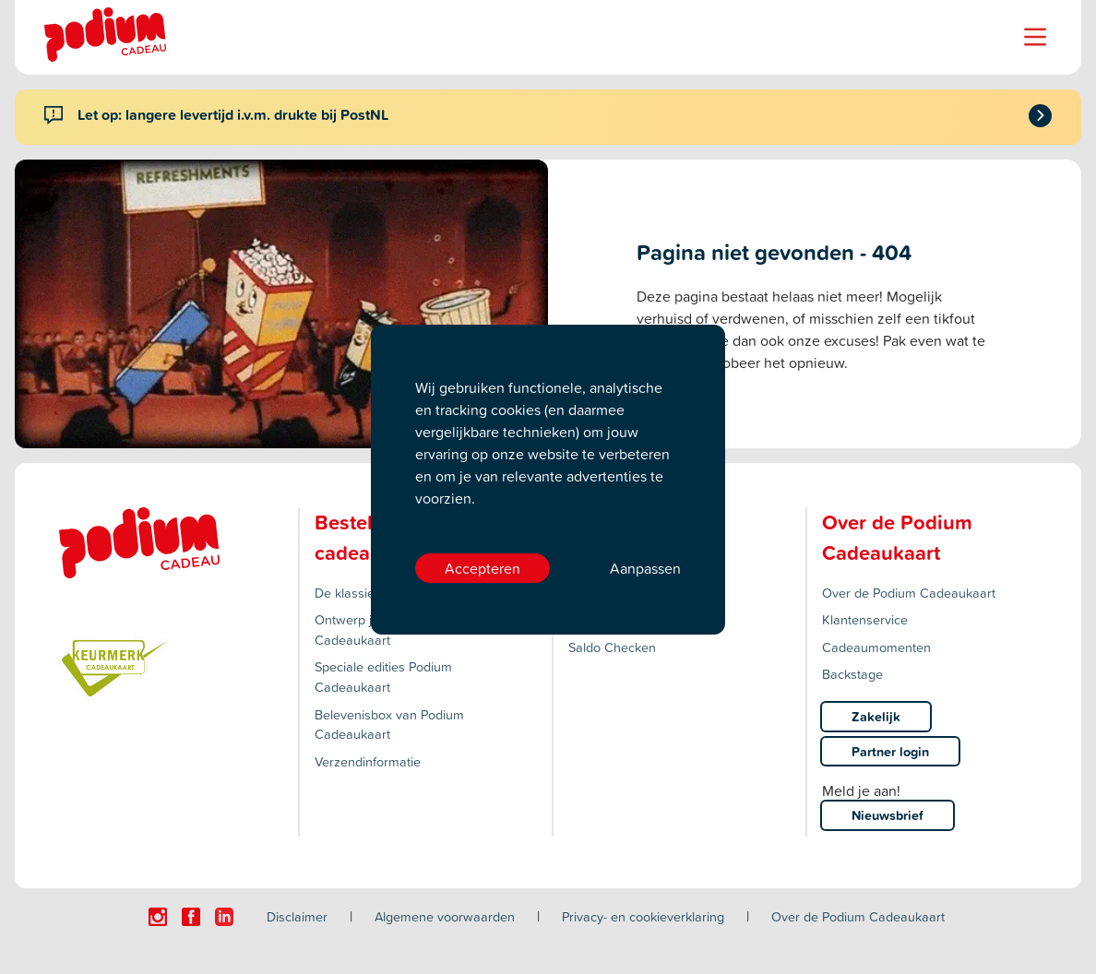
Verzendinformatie (368, 761)
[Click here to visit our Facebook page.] (191, 917)
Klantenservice (865, 619)
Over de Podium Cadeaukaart (908, 592)
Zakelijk (876, 716)
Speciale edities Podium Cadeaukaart (383, 676)
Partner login (890, 751)
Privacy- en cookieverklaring (643, 916)
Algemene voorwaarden (445, 916)
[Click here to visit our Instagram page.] (158, 917)
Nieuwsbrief (887, 815)
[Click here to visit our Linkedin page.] (224, 917)
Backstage (852, 673)
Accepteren (482, 568)
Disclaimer (297, 916)
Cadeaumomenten (876, 647)
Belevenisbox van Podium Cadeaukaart (389, 724)
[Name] (1035, 36)
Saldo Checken (612, 647)
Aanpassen (645, 568)
